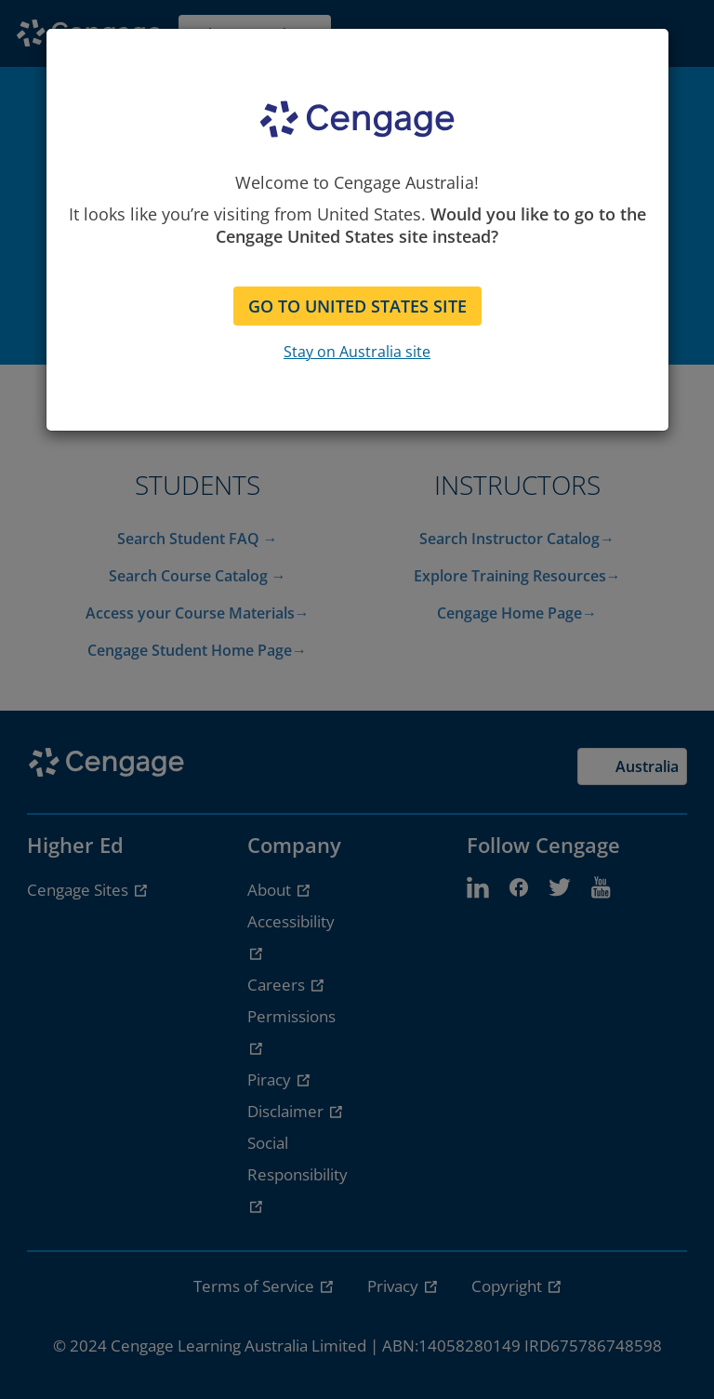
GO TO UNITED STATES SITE (357, 306)
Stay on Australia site (357, 351)
